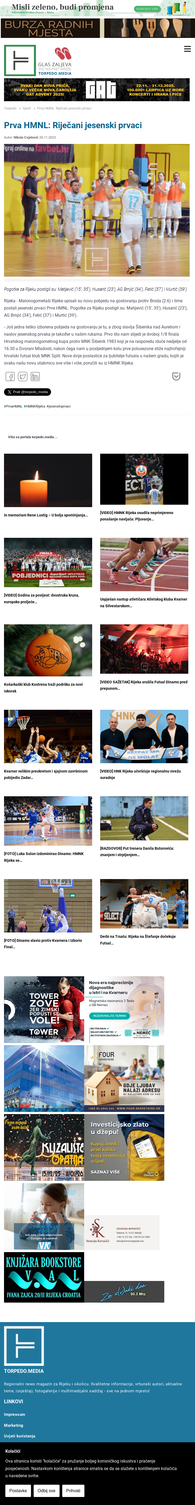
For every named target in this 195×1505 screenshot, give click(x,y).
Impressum (14, 1414)
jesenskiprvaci (60, 406)
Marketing (14, 1425)
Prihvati (73, 1490)
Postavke (18, 1490)
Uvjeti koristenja (20, 1436)
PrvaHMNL (14, 406)
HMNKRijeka (35, 406)
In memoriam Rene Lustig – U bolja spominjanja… (46, 515)
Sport (27, 108)
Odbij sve (47, 1490)
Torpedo (10, 108)
